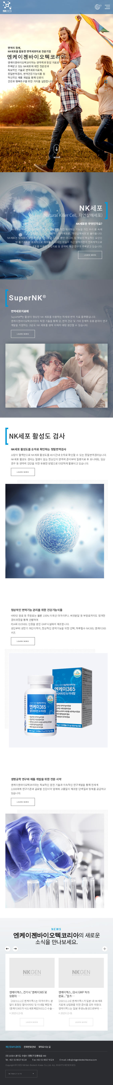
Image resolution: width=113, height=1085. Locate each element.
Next (15, 949)
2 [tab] (106, 86)
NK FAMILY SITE (15, 1074)
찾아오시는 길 (44, 1046)
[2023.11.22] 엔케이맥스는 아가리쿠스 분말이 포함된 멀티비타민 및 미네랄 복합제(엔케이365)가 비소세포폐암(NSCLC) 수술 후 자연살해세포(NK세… (31, 1006)
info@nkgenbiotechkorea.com (82, 1059)
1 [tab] (106, 82)
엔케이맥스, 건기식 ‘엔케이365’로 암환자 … (28, 994)
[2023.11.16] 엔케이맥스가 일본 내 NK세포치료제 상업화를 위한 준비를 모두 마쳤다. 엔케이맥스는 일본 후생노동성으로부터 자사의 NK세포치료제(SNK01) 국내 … (80, 1006)
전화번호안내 (29, 1046)
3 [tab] (106, 90)
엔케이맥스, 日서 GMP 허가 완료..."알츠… (74, 994)
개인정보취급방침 (13, 1046)
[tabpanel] (56, 86)
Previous (7, 949)
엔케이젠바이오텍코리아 (11, 6)
